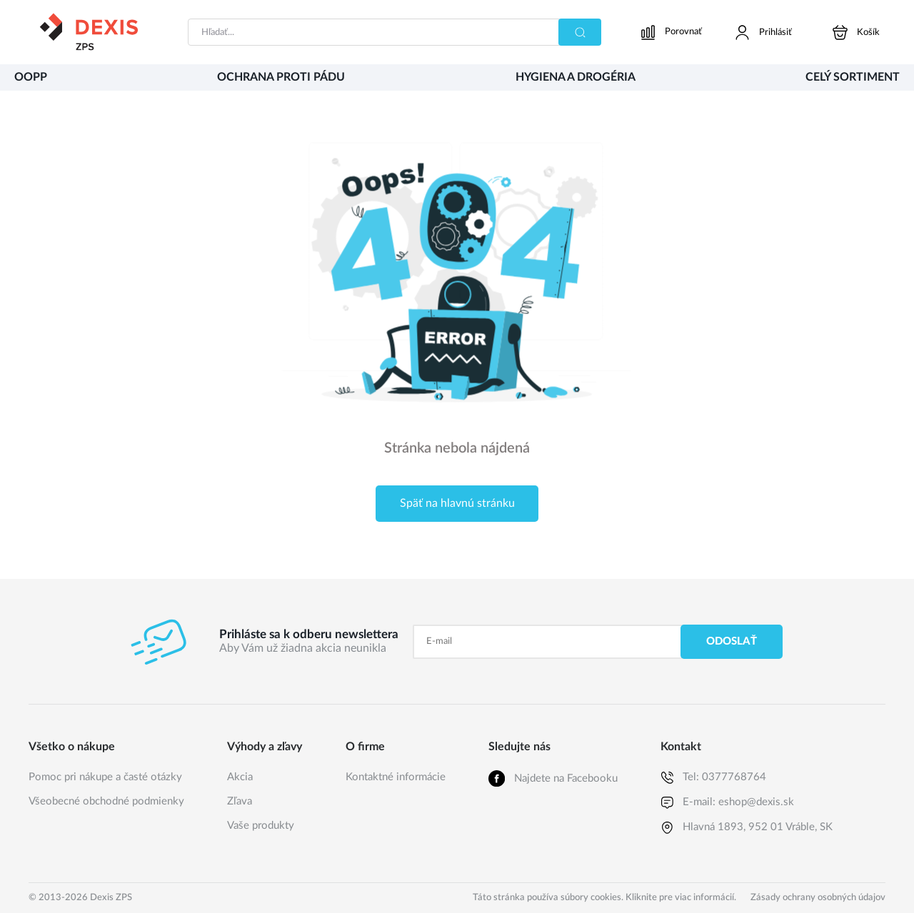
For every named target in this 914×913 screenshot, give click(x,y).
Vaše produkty (260, 825)
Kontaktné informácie (396, 777)
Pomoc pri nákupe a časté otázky (105, 777)
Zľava (239, 801)
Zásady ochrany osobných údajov (817, 897)
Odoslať (731, 641)
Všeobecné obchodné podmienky (106, 801)
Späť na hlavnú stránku (457, 503)
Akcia (240, 777)
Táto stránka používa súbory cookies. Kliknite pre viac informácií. (604, 897)
